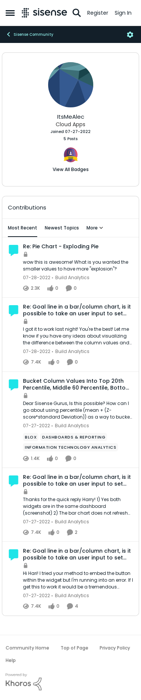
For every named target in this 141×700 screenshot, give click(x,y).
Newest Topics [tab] (62, 228)
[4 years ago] (36, 277)
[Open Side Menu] (10, 12)
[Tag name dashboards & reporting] (73, 437)
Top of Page (74, 648)
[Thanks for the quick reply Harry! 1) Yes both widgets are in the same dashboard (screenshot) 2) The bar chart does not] (78, 506)
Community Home (27, 648)
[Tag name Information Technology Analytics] (70, 447)
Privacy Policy (115, 648)
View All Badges (71, 169)
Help (11, 660)
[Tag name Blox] (30, 437)
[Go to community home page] (44, 12)
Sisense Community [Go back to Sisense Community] (29, 34)
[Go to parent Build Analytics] (70, 277)
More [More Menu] (94, 228)
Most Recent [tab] (22, 228)
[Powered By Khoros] (70, 682)
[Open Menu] (130, 34)
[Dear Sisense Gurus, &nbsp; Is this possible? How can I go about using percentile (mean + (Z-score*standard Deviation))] (78, 410)
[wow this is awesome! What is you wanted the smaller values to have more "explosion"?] (78, 265)
